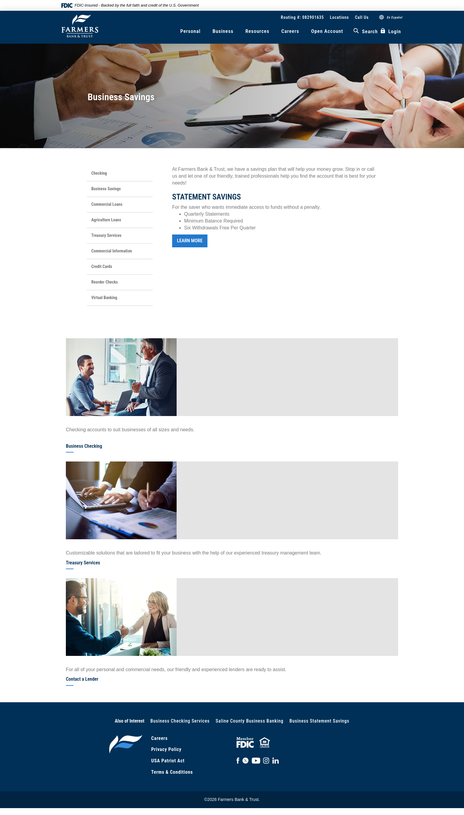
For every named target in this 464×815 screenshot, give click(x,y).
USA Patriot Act (167, 761)
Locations (339, 17)
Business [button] (223, 31)
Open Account (327, 31)
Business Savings (106, 188)
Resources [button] (257, 31)
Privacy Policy (166, 749)
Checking (99, 173)
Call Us (362, 17)
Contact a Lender (82, 679)
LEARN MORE (190, 240)
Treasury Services (106, 235)
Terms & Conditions (172, 772)
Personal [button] (190, 31)
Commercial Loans (106, 204)
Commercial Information (111, 251)
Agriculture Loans (106, 219)
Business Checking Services (180, 721)
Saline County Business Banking (249, 721)
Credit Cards (101, 266)
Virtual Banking (104, 297)
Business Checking (84, 446)
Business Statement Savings (319, 721)
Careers (290, 31)
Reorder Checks (104, 282)
